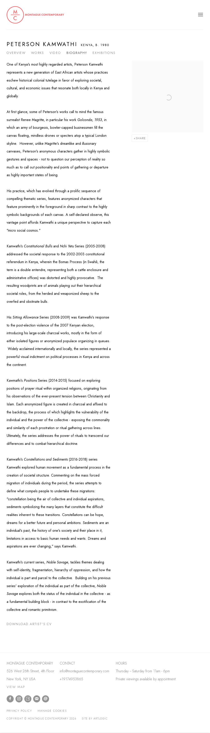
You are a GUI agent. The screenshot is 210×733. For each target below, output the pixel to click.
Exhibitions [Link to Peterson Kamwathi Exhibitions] (104, 53)
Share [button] (141, 138)
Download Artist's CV (33, 625)
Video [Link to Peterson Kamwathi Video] (55, 53)
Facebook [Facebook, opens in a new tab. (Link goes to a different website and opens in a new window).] (10, 698)
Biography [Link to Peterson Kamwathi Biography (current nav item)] (77, 53)
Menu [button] (200, 15)
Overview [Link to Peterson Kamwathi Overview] (16, 53)
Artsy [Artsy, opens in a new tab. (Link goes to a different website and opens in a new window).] (27, 698)
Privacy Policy (19, 711)
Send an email (45, 698)
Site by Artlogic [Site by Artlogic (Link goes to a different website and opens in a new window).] (95, 718)
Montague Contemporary (35, 14)
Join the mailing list (36, 698)
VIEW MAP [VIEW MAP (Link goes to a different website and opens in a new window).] (16, 687)
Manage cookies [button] (52, 711)
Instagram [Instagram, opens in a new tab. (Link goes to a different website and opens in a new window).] (19, 698)
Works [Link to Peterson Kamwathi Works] (37, 53)
